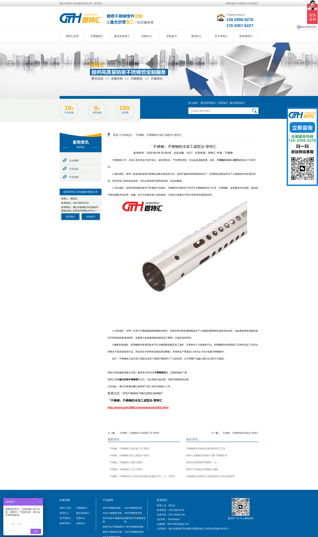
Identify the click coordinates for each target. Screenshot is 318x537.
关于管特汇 (65, 518)
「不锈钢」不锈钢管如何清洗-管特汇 (239, 433)
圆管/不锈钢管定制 (112, 532)
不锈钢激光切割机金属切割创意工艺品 (205, 448)
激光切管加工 (208, 102)
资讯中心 (64, 513)
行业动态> (126, 135)
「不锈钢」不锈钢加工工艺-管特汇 (125, 469)
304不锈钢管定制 (111, 508)
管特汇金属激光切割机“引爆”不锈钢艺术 (206, 455)
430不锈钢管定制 (133, 513)
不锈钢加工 (82, 508)
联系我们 (253, 3)
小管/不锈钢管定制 (133, 526)
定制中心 (80, 518)
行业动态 (71, 168)
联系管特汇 (65, 523)
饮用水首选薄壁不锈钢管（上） (202, 462)
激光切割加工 (237, 102)
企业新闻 (71, 160)
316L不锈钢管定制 (112, 513)
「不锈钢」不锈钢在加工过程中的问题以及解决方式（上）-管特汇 (142, 476)
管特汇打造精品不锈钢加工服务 (202, 469)
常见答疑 (71, 177)
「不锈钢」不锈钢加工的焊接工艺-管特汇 (139, 433)
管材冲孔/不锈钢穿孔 (113, 526)
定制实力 (80, 523)
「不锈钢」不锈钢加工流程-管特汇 (125, 462)
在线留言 (242, 3)
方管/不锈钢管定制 (133, 532)
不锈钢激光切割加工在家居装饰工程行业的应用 (210, 476)
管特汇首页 (65, 508)
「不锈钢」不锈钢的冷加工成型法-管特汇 (157, 135)
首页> (116, 135)
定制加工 (223, 102)
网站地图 (230, 3)
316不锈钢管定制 (133, 508)
